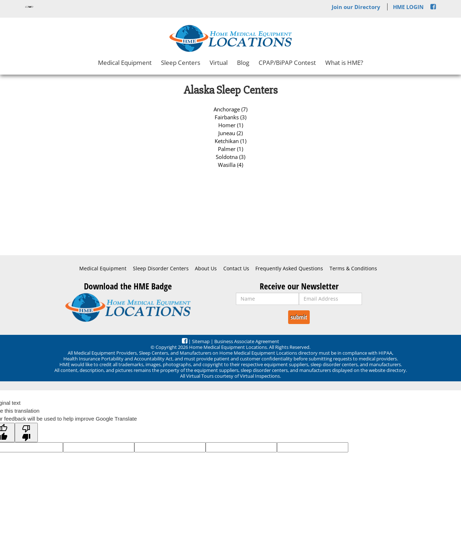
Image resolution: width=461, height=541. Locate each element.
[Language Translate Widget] (29, 7)
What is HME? (344, 62)
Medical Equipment (125, 62)
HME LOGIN (408, 6)
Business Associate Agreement (246, 341)
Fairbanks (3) (230, 117)
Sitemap (201, 341)
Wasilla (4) (230, 164)
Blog (243, 62)
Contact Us (236, 268)
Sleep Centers (180, 62)
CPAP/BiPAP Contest (287, 62)
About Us (206, 268)
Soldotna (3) (230, 156)
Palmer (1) (230, 148)
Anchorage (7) (230, 109)
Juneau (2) (230, 133)
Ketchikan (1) (230, 141)
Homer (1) (230, 125)
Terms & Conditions (353, 268)
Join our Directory (356, 6)
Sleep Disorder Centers (161, 268)
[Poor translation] (26, 432)
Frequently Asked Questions (289, 268)
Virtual (219, 62)
